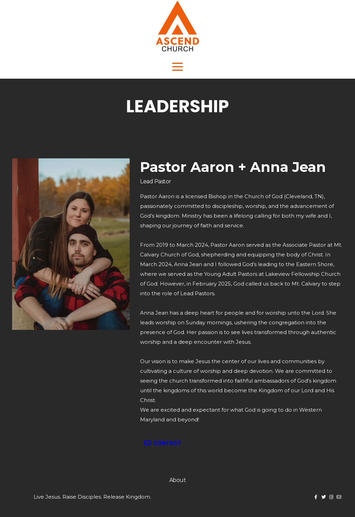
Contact (162, 443)
